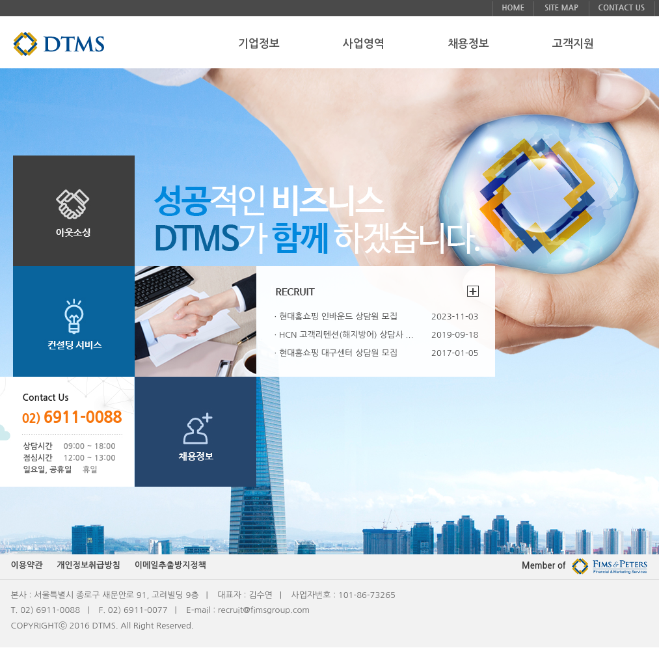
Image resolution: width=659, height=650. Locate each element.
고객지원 (573, 43)
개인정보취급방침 (88, 565)
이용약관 (27, 565)
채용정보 (468, 43)
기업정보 (259, 43)
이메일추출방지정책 (170, 565)
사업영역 (363, 43)
